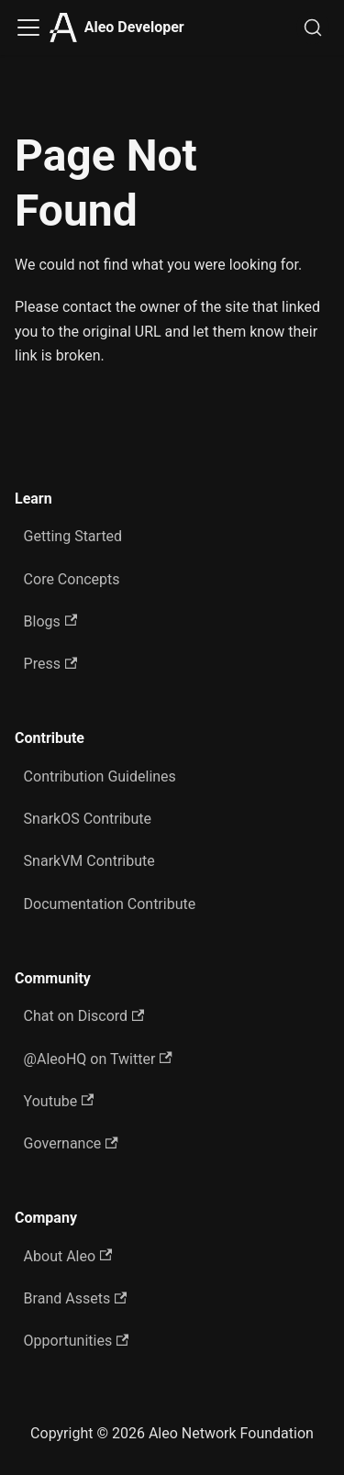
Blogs (51, 621)
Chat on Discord (84, 1016)
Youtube (59, 1101)
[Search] (312, 27)
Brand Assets (76, 1298)
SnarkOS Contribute (88, 818)
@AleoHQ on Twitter (98, 1059)
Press (51, 663)
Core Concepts (72, 579)
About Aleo (68, 1256)
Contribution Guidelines (100, 776)
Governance (71, 1143)
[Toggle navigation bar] (28, 27)
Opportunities (76, 1340)
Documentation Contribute (110, 904)
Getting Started (73, 536)
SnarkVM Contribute (89, 861)
